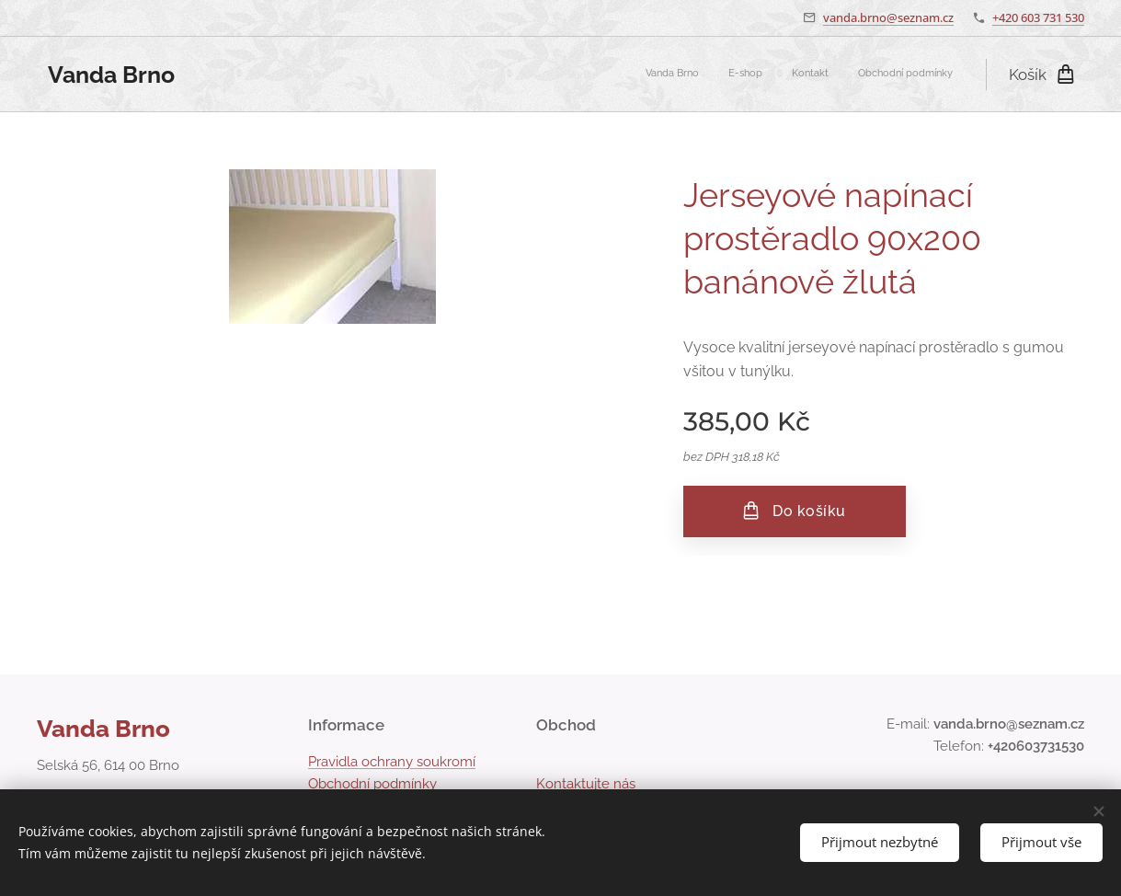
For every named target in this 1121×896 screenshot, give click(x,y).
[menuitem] (869, 75)
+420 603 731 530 (1038, 17)
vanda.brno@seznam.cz (888, 17)
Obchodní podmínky (372, 783)
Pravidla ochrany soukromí (391, 761)
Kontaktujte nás (585, 783)
